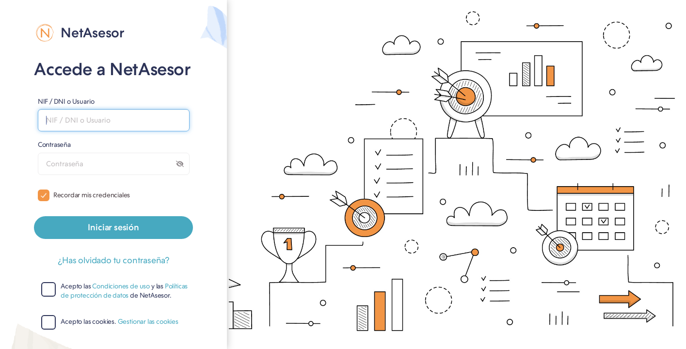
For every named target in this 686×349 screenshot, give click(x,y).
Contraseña (54, 144)
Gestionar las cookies (148, 321)
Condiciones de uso (121, 286)
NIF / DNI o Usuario (66, 101)
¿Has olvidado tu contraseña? (113, 260)
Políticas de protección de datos (124, 291)
